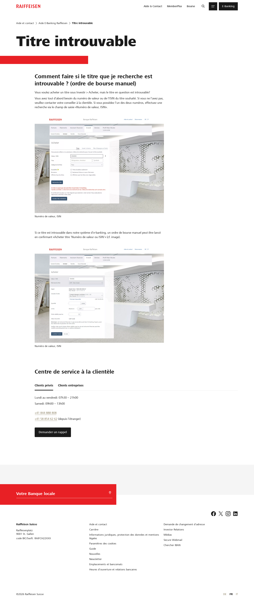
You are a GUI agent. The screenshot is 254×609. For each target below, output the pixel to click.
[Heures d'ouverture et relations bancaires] (113, 569)
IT (237, 594)
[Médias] (168, 534)
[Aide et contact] (98, 524)
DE (224, 594)
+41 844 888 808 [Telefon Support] (46, 412)
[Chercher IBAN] (172, 545)
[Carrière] (93, 529)
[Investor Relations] (174, 529)
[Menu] (213, 6)
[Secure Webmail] (173, 539)
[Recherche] (203, 6)
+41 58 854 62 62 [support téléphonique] (46, 419)
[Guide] (92, 548)
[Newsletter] (95, 559)
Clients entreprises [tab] (70, 385)
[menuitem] (152, 6)
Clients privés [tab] (44, 385)
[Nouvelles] (94, 553)
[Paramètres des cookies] (102, 543)
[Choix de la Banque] (61, 494)
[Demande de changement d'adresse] (184, 524)
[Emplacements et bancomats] (105, 564)
